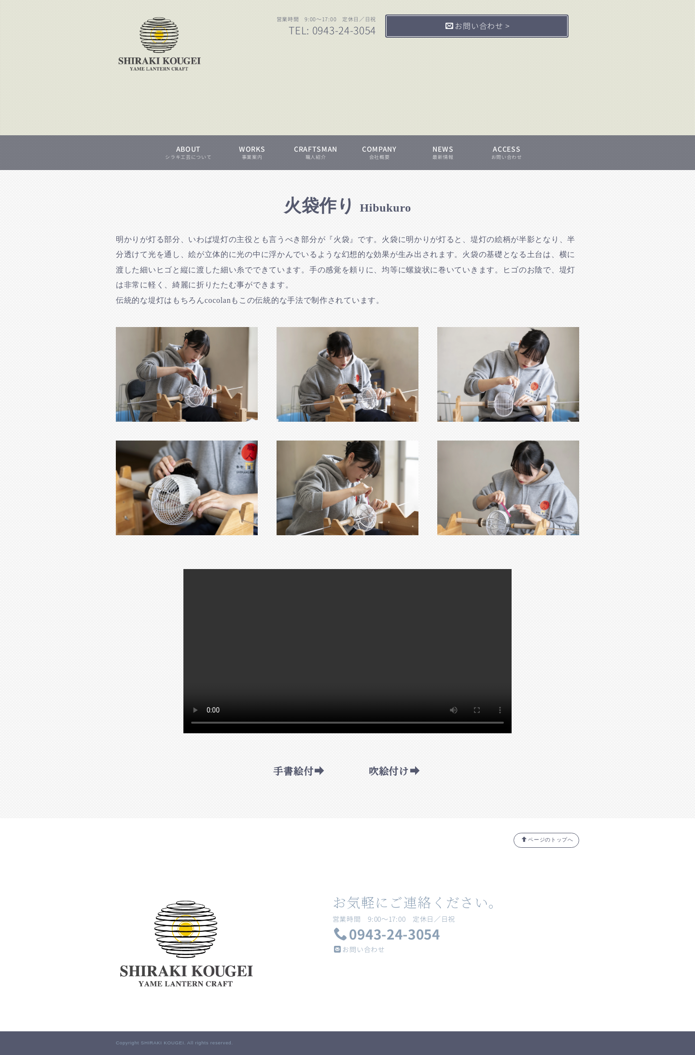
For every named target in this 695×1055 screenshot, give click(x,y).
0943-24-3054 (387, 934)
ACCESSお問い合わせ (506, 152)
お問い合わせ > (477, 26)
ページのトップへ (547, 839)
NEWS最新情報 (442, 152)
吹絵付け (394, 771)
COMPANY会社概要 (379, 152)
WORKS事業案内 (252, 152)
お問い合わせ (359, 949)
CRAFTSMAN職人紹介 (315, 152)
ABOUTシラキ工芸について (188, 152)
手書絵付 (299, 771)
